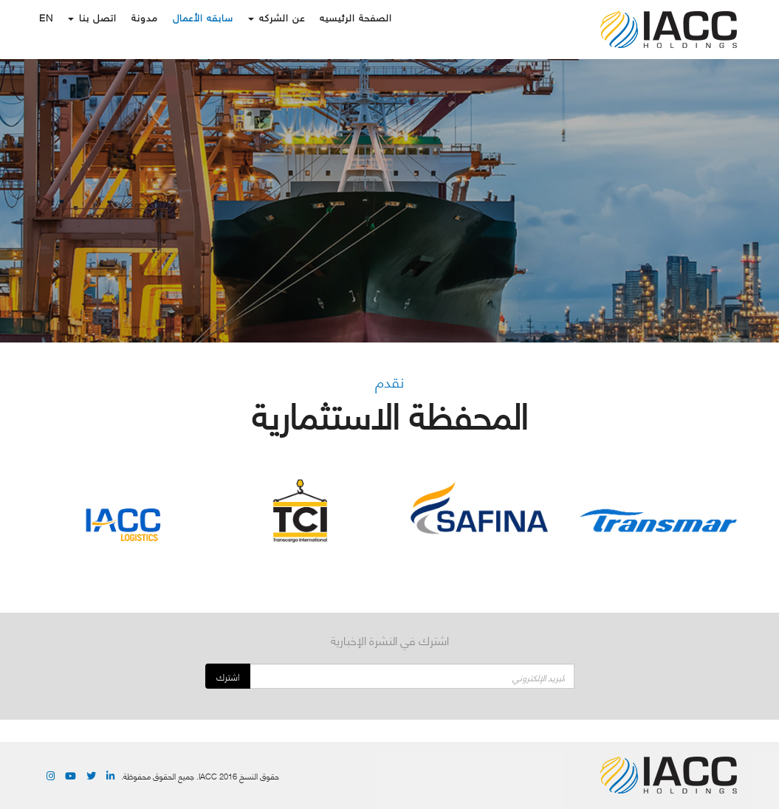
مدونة (144, 17)
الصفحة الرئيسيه (356, 17)
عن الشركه (276, 17)
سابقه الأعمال (203, 17)
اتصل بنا (92, 17)
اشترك (227, 676)
